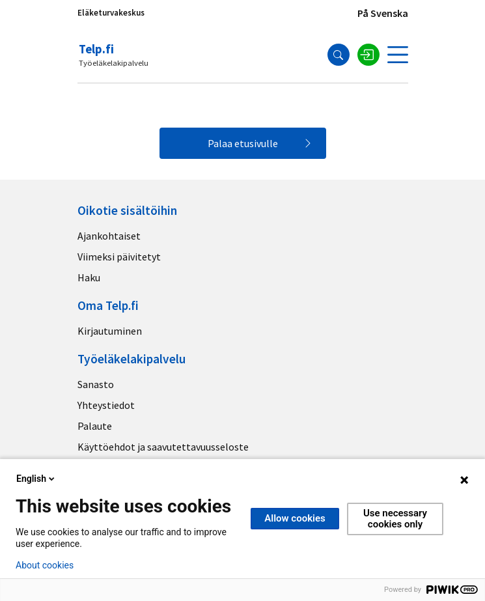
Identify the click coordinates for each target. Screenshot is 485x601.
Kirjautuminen (109, 330)
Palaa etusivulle (243, 143)
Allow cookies (295, 518)
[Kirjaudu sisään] (368, 55)
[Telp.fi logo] (114, 55)
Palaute (94, 425)
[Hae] (338, 55)
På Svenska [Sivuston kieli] (382, 13)
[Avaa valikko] (397, 54)
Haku (88, 277)
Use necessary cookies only (395, 518)
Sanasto (95, 384)
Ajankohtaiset (109, 235)
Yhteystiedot (106, 405)
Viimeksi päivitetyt (119, 256)
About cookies (45, 565)
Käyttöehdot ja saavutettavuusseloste (163, 446)
